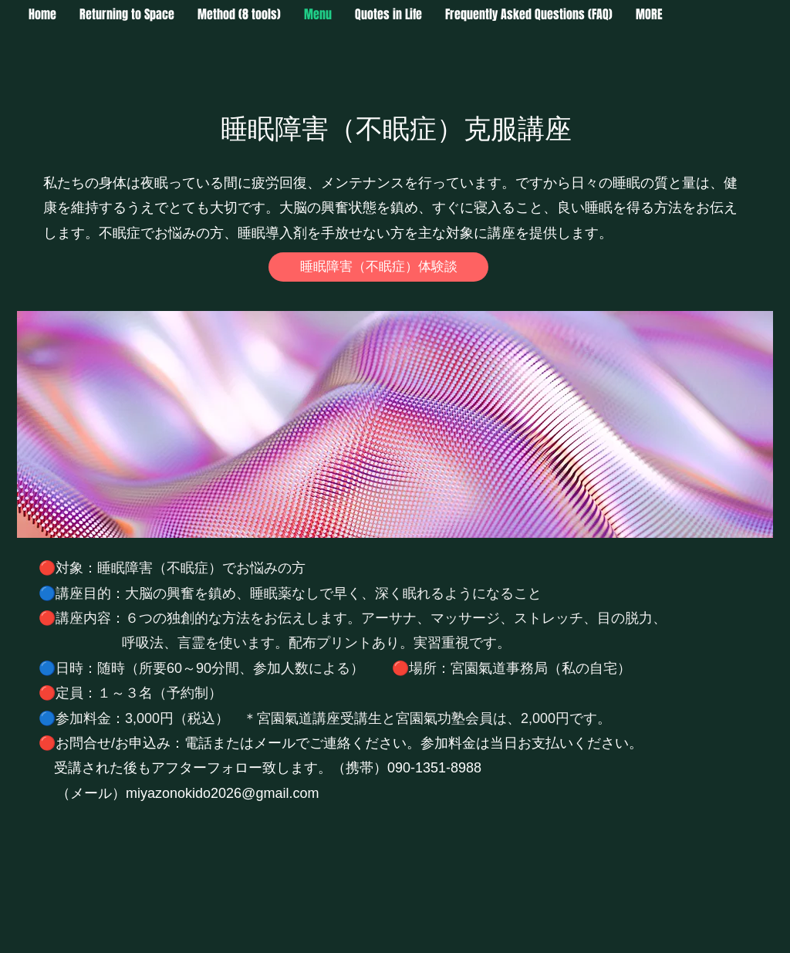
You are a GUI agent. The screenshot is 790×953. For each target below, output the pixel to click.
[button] (649, 14)
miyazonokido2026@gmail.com (222, 793)
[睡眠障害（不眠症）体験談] (378, 267)
